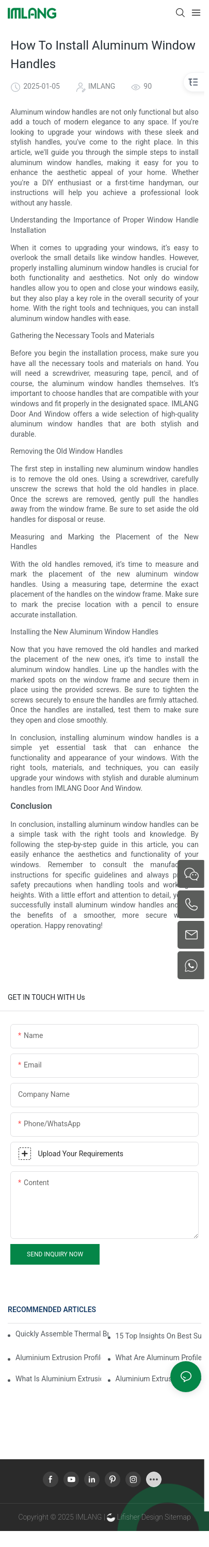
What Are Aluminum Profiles (158, 1357)
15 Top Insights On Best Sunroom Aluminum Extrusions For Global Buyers (158, 1336)
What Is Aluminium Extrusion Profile (58, 1379)
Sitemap (177, 1517)
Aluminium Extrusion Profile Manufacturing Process (58, 1357)
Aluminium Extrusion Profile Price (158, 1379)
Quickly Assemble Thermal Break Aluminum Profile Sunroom (61, 1334)
